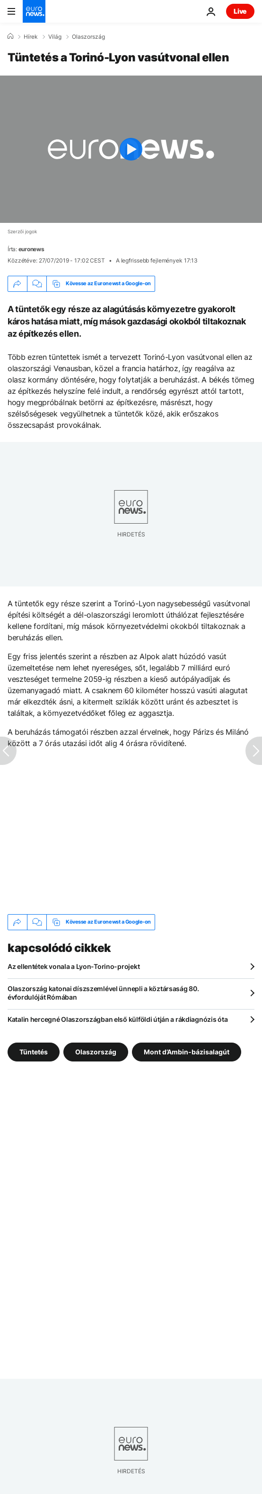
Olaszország (88, 37)
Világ (54, 37)
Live (240, 11)
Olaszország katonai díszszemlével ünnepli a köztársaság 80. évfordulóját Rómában (103, 993)
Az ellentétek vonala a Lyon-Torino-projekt (74, 966)
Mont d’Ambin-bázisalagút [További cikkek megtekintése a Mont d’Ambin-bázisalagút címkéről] (186, 1051)
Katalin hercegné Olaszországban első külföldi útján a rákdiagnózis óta (117, 1019)
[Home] (10, 36)
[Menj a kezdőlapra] (34, 11)
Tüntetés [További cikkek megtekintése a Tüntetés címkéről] (33, 1051)
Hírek (31, 37)
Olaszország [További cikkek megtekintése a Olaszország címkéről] (95, 1051)
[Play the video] (131, 149)
